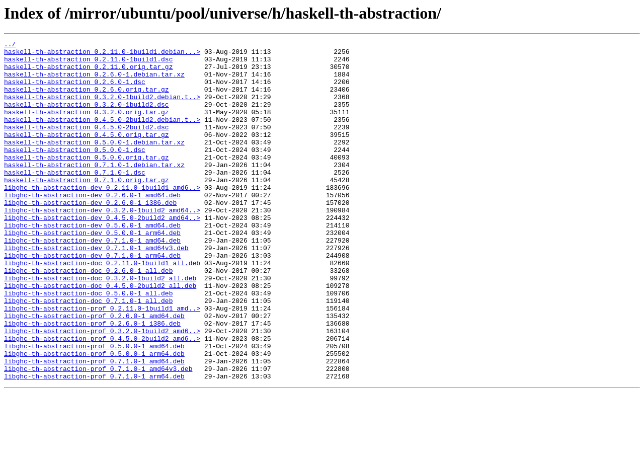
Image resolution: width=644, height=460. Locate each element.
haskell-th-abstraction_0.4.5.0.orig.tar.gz (86, 154)
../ (10, 45)
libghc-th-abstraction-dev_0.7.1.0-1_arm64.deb (92, 298)
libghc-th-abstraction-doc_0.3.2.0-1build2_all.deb (100, 326)
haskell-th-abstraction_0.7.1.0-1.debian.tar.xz (94, 190)
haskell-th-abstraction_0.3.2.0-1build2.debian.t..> (102, 108)
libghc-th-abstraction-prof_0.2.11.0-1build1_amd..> (102, 362)
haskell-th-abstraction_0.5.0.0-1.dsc (74, 172)
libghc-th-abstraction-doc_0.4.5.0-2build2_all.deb (100, 335)
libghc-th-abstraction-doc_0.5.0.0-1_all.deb (88, 344)
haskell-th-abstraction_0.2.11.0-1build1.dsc (88, 63)
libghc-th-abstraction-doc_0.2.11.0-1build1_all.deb (102, 308)
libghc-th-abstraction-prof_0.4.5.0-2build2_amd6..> (102, 398)
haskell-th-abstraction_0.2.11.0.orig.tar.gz (88, 72)
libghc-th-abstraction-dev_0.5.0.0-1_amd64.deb (92, 262)
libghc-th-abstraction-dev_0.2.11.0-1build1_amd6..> (102, 217)
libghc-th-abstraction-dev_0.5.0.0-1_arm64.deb (92, 271)
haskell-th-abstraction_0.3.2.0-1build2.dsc (86, 117)
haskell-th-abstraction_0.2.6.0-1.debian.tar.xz (94, 81)
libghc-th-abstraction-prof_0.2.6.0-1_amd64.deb (94, 371)
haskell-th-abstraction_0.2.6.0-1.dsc (74, 90)
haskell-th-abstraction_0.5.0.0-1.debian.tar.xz (94, 163)
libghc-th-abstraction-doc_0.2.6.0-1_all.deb (88, 317)
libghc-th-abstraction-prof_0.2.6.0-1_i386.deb (92, 380)
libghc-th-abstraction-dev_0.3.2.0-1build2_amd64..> (102, 244)
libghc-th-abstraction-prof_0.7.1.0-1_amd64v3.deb (98, 434)
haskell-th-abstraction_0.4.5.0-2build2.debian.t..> (102, 135)
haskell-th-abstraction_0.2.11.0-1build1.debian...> (102, 54)
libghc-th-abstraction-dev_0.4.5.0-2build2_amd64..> (102, 253)
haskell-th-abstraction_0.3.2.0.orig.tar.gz (86, 126)
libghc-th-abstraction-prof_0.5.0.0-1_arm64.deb (94, 416)
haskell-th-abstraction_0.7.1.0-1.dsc (74, 199)
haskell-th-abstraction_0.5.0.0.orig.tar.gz (86, 181)
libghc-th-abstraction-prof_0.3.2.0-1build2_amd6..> (102, 389)
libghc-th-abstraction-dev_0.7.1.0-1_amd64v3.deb (96, 289)
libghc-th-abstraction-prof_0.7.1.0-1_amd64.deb (94, 425)
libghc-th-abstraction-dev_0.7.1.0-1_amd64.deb (92, 280)
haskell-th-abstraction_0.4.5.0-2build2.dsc (86, 144)
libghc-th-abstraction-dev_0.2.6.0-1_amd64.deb (92, 226)
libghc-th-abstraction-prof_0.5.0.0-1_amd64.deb (94, 407)
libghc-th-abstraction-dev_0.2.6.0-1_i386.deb (90, 235)
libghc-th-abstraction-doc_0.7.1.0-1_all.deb (88, 353)
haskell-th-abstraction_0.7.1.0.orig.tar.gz (86, 208)
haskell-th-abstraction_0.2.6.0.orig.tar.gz (86, 99)
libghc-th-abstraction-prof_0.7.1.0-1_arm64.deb (94, 443)
